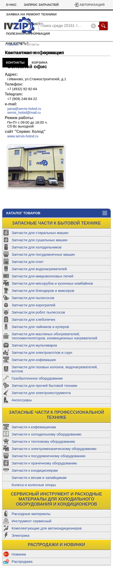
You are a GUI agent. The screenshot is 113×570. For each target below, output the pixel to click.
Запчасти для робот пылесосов (38, 312)
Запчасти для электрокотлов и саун (42, 352)
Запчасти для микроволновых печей (42, 276)
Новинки (19, 554)
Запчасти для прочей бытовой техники (44, 385)
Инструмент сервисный (31, 521)
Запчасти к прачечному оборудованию (44, 463)
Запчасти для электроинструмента (41, 393)
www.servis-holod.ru (22, 136)
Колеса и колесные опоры (34, 485)
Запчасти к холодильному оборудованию (46, 434)
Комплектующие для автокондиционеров (47, 528)
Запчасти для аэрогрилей (33, 305)
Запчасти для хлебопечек (33, 319)
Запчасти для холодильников (37, 247)
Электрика (20, 535)
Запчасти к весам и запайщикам (39, 478)
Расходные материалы (31, 514)
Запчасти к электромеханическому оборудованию (54, 449)
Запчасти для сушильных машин (39, 240)
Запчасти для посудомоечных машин (43, 254)
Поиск (103, 26)
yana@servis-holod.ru (24, 109)
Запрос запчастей (41, 5)
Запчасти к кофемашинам (34, 427)
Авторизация (92, 5)
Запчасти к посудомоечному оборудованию (48, 456)
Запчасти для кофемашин (34, 360)
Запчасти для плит (27, 262)
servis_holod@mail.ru (24, 112)
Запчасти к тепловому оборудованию (43, 441)
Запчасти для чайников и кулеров (40, 327)
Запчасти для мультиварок (34, 345)
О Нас (11, 5)
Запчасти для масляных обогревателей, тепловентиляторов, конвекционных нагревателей (54, 336)
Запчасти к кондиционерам (35, 470)
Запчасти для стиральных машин (40, 233)
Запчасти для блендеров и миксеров (43, 290)
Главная (12, 44)
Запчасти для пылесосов (33, 298)
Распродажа (22, 561)
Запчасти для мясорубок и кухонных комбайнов (52, 283)
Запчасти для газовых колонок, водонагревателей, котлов (55, 369)
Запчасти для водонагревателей (39, 269)
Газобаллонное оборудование (37, 378)
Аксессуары (22, 400)
